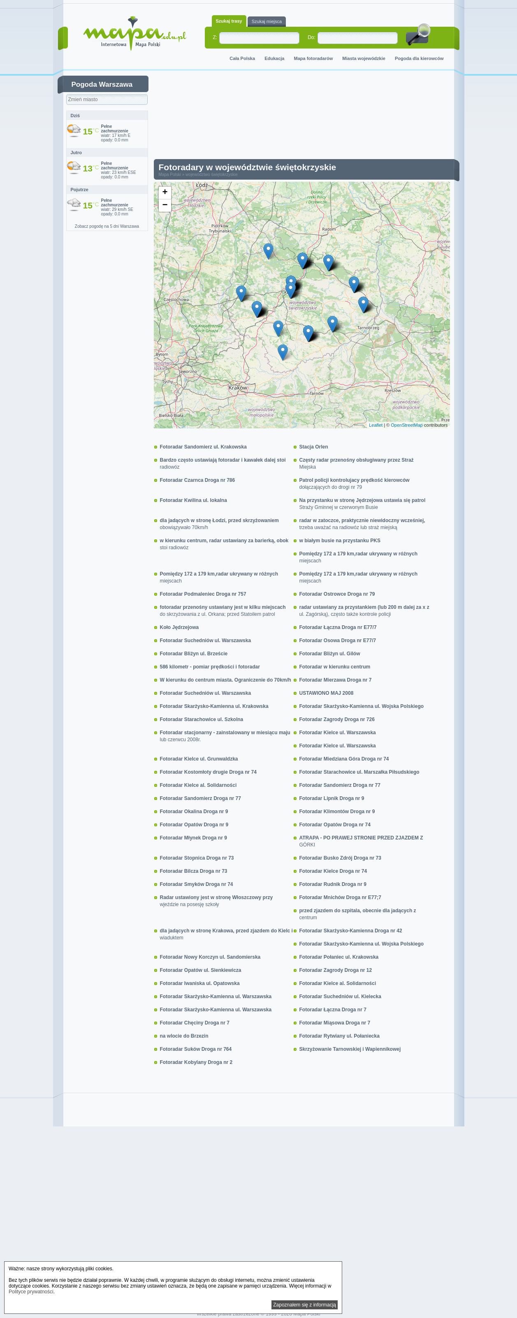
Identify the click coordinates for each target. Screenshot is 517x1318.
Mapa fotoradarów (313, 58)
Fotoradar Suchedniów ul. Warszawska (205, 640)
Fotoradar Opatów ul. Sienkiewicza (200, 970)
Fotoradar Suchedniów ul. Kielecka (340, 996)
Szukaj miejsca (267, 21)
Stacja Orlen (313, 447)
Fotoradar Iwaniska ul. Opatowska (200, 983)
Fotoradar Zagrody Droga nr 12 (335, 970)
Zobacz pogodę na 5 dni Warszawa (107, 226)
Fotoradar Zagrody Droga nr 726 (337, 719)
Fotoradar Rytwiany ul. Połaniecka (339, 1036)
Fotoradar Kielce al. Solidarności (198, 785)
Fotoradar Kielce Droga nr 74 (333, 871)
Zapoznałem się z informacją (304, 1305)
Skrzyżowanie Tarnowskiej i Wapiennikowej (350, 1049)
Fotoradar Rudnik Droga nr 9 (332, 884)
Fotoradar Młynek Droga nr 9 (193, 838)
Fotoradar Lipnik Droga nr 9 (331, 798)
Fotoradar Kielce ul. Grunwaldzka (199, 759)
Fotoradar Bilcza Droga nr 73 (193, 871)
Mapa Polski (170, 174)
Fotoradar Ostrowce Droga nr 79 (337, 594)
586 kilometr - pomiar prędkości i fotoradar (210, 667)
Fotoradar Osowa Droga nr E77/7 (337, 640)
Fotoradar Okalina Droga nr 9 (194, 811)
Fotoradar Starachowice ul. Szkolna (201, 719)
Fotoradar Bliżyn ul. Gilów (329, 654)
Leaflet (376, 425)
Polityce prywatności (31, 1292)
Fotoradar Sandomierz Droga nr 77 (339, 785)
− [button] (164, 205)
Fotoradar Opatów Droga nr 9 (194, 825)
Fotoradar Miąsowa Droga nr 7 (335, 1023)
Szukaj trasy (229, 20)
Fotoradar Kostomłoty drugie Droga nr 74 (208, 772)
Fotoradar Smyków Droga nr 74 (196, 884)
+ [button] (164, 193)
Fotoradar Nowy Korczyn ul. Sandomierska (210, 957)
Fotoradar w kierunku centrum (335, 667)
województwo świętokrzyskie (211, 174)
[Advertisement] (308, 117)
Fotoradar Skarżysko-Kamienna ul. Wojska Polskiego (361, 706)
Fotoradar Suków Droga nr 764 (196, 1049)
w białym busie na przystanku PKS (339, 540)
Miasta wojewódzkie (363, 58)
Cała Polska (242, 58)
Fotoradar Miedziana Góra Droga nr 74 (344, 759)
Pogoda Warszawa (102, 84)
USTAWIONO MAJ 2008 (326, 693)
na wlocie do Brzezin (184, 1036)
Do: (311, 37)
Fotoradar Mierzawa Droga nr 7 (335, 680)
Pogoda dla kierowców (419, 58)
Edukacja (274, 58)
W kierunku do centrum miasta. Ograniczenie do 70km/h (225, 680)
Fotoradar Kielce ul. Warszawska (337, 732)
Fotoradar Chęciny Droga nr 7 (195, 1023)
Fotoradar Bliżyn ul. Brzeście (194, 654)
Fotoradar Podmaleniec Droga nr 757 (203, 594)
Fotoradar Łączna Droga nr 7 (332, 1010)
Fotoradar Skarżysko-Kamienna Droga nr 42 (350, 931)
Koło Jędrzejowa (179, 627)
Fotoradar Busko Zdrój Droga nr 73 (340, 858)
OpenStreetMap (407, 425)
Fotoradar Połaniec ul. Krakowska (339, 957)
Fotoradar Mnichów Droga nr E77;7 (340, 897)
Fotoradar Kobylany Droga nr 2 (196, 1062)
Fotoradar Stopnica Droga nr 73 (197, 858)
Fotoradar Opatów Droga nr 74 (335, 825)
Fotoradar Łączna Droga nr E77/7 (338, 627)
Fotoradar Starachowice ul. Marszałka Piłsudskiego (359, 772)
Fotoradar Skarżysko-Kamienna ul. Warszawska (216, 996)
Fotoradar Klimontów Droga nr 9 (337, 811)
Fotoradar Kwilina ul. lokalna (193, 500)
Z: (215, 37)
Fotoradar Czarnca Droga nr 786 (197, 480)
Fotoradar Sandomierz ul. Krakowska (203, 447)
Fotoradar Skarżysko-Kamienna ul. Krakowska (214, 706)
